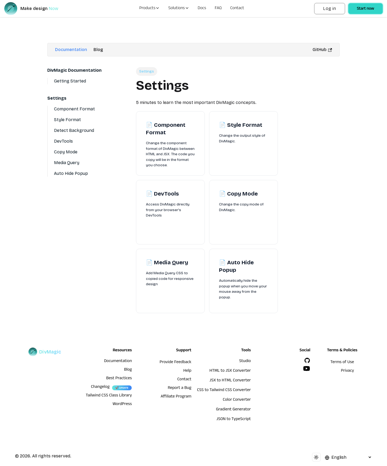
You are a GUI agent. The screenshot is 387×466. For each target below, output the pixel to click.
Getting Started (70, 81)
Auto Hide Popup (71, 173)
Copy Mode (65, 151)
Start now (365, 9)
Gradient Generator (233, 410)
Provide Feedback (175, 362)
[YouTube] (306, 368)
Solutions (178, 8)
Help (187, 371)
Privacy (347, 371)
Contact (237, 8)
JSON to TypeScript (233, 419)
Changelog (100, 387)
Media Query (66, 162)
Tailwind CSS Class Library (109, 396)
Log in (329, 8)
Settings (56, 98)
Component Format (74, 108)
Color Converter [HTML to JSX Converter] (237, 400)
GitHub (322, 49)
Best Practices (119, 378)
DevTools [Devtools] (63, 141)
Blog (98, 49)
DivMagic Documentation (74, 70)
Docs (202, 8)
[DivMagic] (36, 8)
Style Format (67, 119)
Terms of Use (342, 362)
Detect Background (74, 130)
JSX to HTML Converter (230, 381)
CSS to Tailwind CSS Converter (224, 390)
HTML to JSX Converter (230, 371)
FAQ (218, 8)
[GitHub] (307, 360)
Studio (245, 361)
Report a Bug (179, 388)
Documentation (71, 49)
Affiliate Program (176, 397)
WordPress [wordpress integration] (122, 404)
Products (149, 8)
